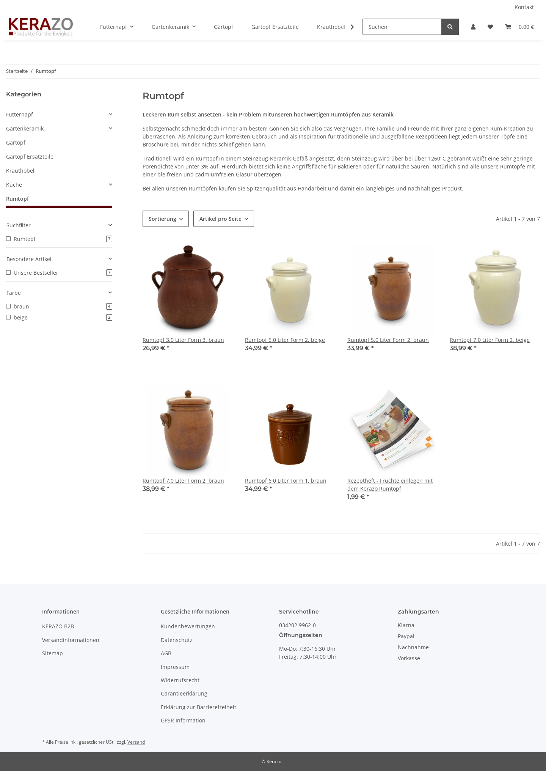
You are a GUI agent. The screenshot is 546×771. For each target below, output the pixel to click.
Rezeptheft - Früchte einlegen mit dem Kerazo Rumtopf (390, 484)
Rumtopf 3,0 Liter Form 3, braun (183, 339)
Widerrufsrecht (180, 680)
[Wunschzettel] (490, 27)
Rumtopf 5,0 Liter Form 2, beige (285, 339)
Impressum (175, 666)
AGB (166, 653)
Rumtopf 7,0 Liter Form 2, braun (183, 480)
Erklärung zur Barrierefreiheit (198, 707)
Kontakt (524, 7)
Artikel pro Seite (220, 218)
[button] (473, 27)
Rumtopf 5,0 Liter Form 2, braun (388, 339)
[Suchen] (402, 27)
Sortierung (162, 218)
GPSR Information (183, 720)
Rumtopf (17, 198)
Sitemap (52, 653)
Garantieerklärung (184, 693)
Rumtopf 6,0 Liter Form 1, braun (285, 480)
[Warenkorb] (519, 27)
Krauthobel (20, 170)
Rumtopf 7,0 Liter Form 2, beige (490, 339)
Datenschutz (177, 640)
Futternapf (19, 114)
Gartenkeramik (25, 128)
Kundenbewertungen (188, 626)
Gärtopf (15, 142)
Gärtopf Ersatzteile (29, 156)
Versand (136, 742)
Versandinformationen (70, 640)
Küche (14, 184)
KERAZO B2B (58, 626)
